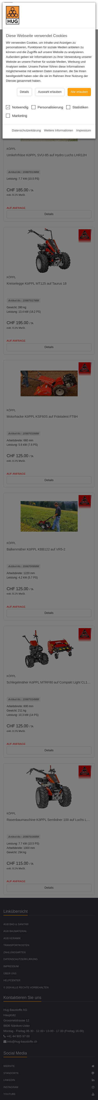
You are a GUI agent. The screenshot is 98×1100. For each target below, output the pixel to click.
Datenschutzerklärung (26, 130)
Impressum (83, 130)
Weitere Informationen (58, 130)
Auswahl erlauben (49, 92)
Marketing (16, 115)
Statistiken (77, 106)
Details (24, 92)
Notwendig (17, 106)
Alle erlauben (79, 92)
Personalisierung (47, 106)
